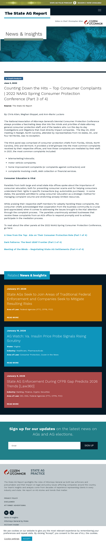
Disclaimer (9, 502)
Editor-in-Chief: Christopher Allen (69, 21)
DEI (21, 396)
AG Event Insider (11, 525)
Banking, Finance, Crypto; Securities (33, 392)
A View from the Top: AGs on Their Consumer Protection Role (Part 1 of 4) (45, 235)
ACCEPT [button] (27, 539)
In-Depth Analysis (14, 78)
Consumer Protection (30, 355)
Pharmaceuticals (35, 351)
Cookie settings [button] (11, 539)
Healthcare (21, 351)
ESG (26, 396)
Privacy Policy (11, 498)
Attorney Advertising (15, 505)
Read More (13, 317)
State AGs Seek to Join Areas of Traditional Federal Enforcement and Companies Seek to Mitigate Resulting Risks (49, 299)
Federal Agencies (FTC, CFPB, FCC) (36, 309)
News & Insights (11, 517)
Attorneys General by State (16, 521)
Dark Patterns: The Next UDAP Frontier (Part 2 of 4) (33, 242)
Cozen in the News (50, 355)
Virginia (17, 346)
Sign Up (89, 445)
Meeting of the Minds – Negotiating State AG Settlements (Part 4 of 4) (44, 249)
